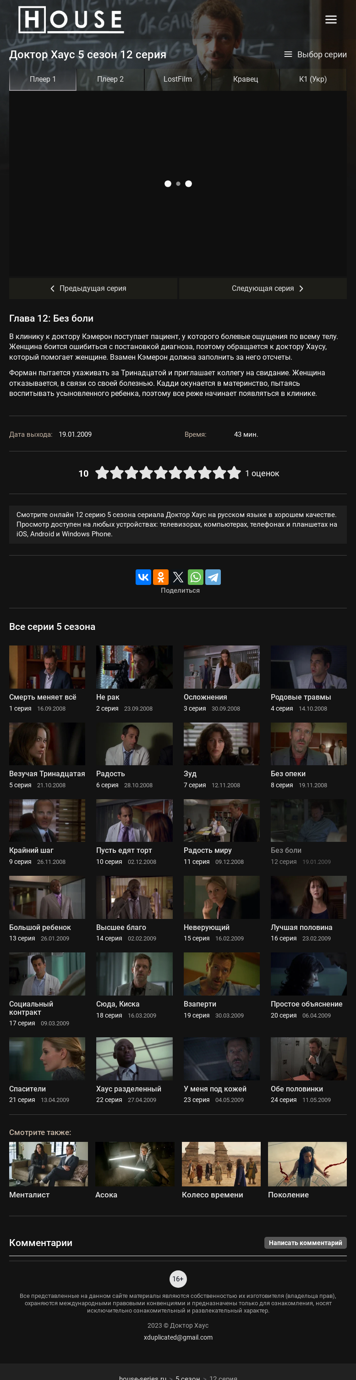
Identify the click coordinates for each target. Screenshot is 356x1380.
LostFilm (178, 79)
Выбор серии (315, 54)
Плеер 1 (43, 79)
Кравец (245, 79)
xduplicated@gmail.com (178, 1337)
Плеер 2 (110, 79)
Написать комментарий (305, 1242)
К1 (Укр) (313, 79)
